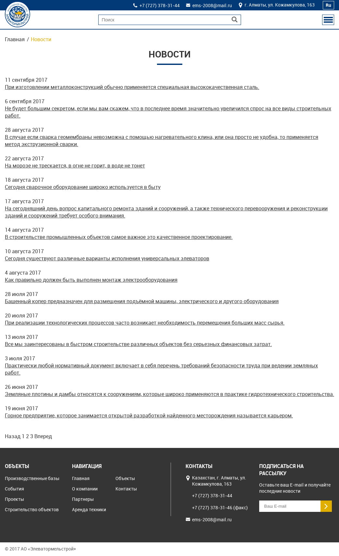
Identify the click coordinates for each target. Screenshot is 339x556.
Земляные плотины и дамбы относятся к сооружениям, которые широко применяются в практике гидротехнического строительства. (169, 394)
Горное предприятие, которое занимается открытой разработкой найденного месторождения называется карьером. (149, 415)
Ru (328, 5)
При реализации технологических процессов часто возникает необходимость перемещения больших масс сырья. (145, 322)
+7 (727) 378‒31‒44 (159, 5)
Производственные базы (32, 478)
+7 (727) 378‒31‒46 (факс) (220, 507)
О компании (85, 489)
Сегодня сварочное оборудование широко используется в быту (83, 187)
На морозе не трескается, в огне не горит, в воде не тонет (75, 165)
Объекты (125, 478)
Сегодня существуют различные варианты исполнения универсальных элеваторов (107, 258)
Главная (15, 39)
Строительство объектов (32, 509)
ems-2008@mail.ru (212, 5)
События (14, 489)
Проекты (14, 499)
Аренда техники (89, 509)
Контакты (126, 489)
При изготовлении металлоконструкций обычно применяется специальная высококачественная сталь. (132, 87)
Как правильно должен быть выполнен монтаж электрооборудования (91, 279)
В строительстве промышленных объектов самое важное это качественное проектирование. (119, 237)
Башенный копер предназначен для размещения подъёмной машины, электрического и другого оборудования (142, 301)
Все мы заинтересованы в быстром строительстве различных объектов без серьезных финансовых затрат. (138, 344)
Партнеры (83, 499)
